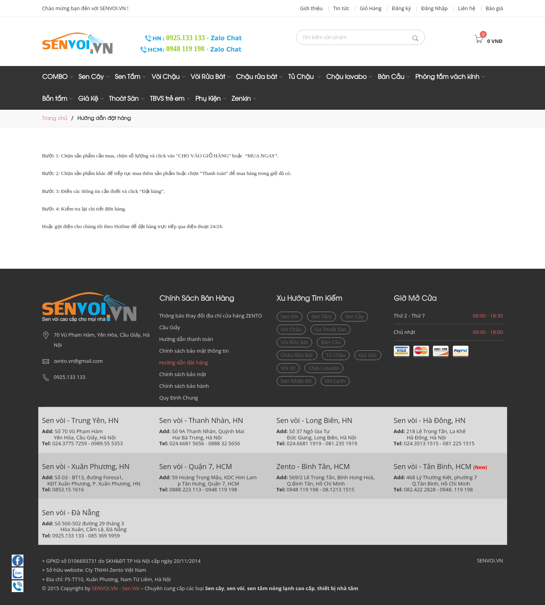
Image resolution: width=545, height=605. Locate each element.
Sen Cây (91, 77)
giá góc (368, 355)
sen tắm (321, 316)
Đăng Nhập (434, 8)
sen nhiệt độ (296, 380)
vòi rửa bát (294, 342)
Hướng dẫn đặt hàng (183, 362)
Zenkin (241, 99)
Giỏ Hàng (371, 8)
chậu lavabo (324, 367)
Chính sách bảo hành (184, 385)
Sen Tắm (127, 77)
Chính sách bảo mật (182, 374)
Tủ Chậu (301, 77)
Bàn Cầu (391, 77)
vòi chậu (291, 329)
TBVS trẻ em (167, 99)
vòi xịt (288, 367)
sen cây (354, 316)
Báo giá (494, 8)
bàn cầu (331, 342)
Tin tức (341, 8)
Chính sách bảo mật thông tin (194, 350)
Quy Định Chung (178, 397)
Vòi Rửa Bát (208, 77)
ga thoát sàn (331, 329)
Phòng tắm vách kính (447, 77)
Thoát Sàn (124, 99)
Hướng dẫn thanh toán (186, 339)
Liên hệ (466, 8)
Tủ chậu (336, 355)
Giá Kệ (88, 99)
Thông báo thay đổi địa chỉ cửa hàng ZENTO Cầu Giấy (210, 321)
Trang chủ (54, 118)
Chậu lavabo (346, 77)
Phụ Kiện (208, 99)
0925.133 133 (172, 38)
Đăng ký (401, 8)
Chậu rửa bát (256, 77)
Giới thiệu (311, 8)
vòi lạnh (335, 380)
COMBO (55, 77)
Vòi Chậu (166, 77)
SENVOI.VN (490, 560)
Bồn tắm (54, 99)
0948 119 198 (173, 49)
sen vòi (289, 316)
